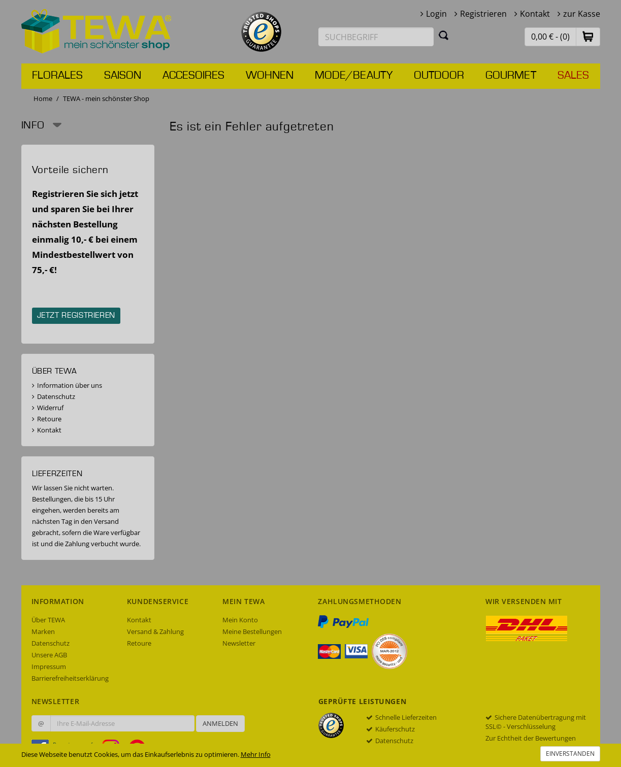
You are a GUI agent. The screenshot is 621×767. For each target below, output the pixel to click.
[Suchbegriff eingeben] (376, 36)
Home (43, 98)
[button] (588, 36)
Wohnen (269, 75)
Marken (43, 631)
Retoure (49, 418)
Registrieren (483, 13)
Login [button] (436, 13)
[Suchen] (443, 35)
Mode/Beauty (354, 75)
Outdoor (439, 75)
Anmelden (220, 723)
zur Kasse (581, 13)
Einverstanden (570, 753)
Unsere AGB (49, 654)
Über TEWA (48, 619)
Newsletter (238, 643)
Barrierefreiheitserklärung (70, 678)
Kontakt (535, 13)
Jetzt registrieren (76, 316)
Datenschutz (56, 396)
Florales (57, 75)
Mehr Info (256, 754)
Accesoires (193, 75)
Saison (122, 75)
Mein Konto (240, 619)
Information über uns (69, 385)
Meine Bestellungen (252, 631)
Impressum (48, 666)
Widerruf (50, 407)
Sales (573, 75)
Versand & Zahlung (155, 631)
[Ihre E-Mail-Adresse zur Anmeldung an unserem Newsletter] (122, 723)
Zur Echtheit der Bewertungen (530, 738)
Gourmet (510, 75)
